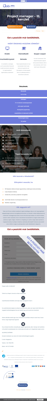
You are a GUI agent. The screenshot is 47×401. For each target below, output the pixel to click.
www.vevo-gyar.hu (39, 355)
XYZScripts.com (28, 385)
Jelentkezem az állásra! (15, 27)
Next (43, 31)
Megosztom (31, 27)
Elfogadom (40, 399)
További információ (32, 399)
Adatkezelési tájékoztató (23, 377)
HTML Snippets (18, 385)
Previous (38, 31)
